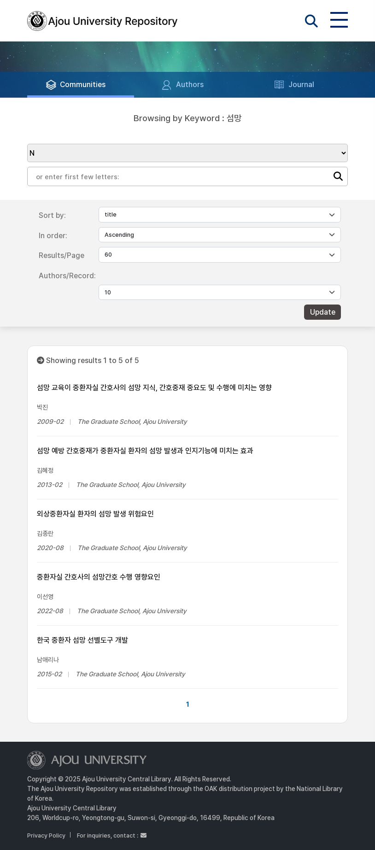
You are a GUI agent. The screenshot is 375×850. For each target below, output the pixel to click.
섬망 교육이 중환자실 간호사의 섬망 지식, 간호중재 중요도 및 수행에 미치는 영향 (154, 387)
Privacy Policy (46, 835)
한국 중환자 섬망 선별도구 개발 (82, 640)
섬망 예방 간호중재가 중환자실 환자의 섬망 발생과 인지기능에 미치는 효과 (145, 450)
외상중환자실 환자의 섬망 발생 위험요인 (95, 514)
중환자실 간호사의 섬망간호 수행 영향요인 (98, 577)
